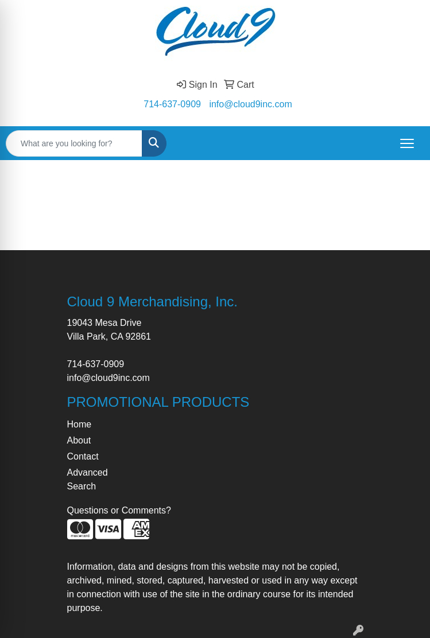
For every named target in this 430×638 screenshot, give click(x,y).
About (79, 440)
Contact (83, 456)
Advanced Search (87, 479)
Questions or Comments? (119, 510)
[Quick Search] (74, 143)
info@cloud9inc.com (250, 104)
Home (79, 424)
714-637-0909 (172, 104)
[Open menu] (407, 143)
